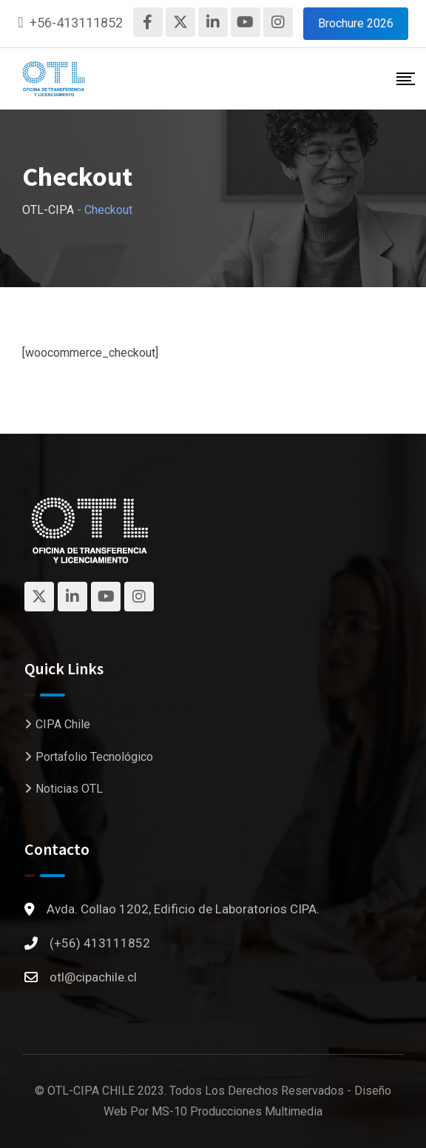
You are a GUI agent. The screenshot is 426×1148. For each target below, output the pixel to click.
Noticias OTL (69, 789)
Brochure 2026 (355, 23)
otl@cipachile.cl (93, 977)
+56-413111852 (76, 22)
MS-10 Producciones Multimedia (237, 1111)
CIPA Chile (63, 724)
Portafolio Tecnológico (94, 757)
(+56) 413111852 (100, 943)
